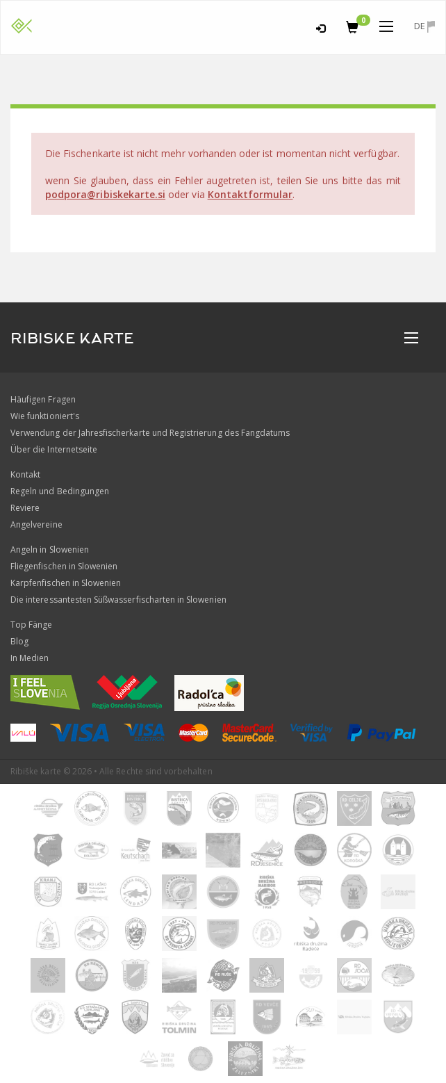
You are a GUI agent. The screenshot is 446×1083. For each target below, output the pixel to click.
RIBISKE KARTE (72, 338)
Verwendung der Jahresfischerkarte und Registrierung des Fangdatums (150, 433)
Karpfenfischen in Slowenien (65, 583)
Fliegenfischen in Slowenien (63, 566)
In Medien (29, 658)
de (424, 26)
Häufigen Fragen (43, 399)
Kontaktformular (250, 194)
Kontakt (25, 474)
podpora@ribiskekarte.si (105, 194)
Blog (19, 641)
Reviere (25, 508)
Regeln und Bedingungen (59, 491)
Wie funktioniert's (44, 416)
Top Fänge (31, 624)
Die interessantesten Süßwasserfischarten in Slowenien (118, 599)
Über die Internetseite (53, 449)
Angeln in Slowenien (49, 549)
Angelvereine (36, 524)
